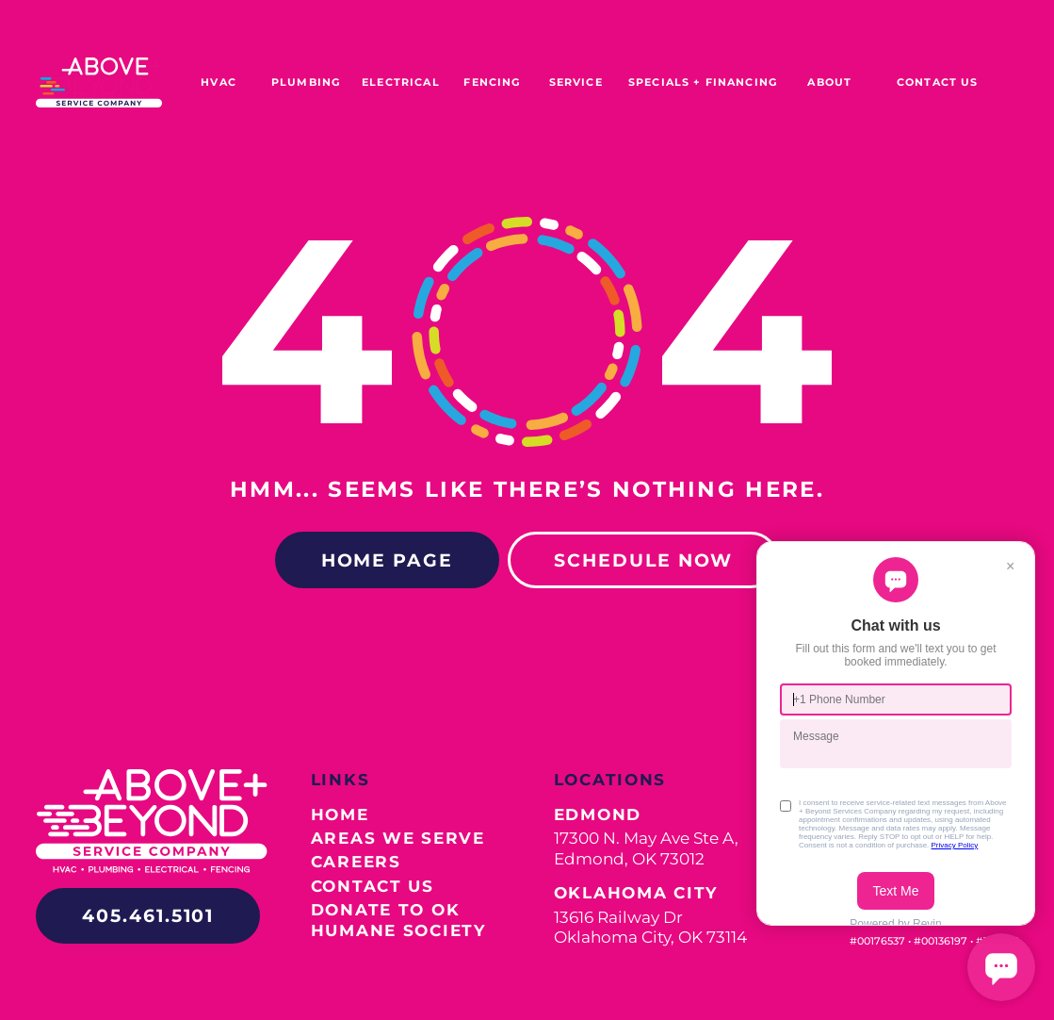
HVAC (218, 82)
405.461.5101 (148, 915)
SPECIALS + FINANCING (702, 82)
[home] (99, 82)
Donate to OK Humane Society (398, 919)
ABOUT (829, 82)
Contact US (938, 82)
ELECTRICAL (401, 82)
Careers (356, 861)
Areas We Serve (398, 837)
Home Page (387, 560)
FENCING (491, 82)
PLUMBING (305, 82)
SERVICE (576, 82)
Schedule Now (643, 560)
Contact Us (372, 886)
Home (340, 814)
